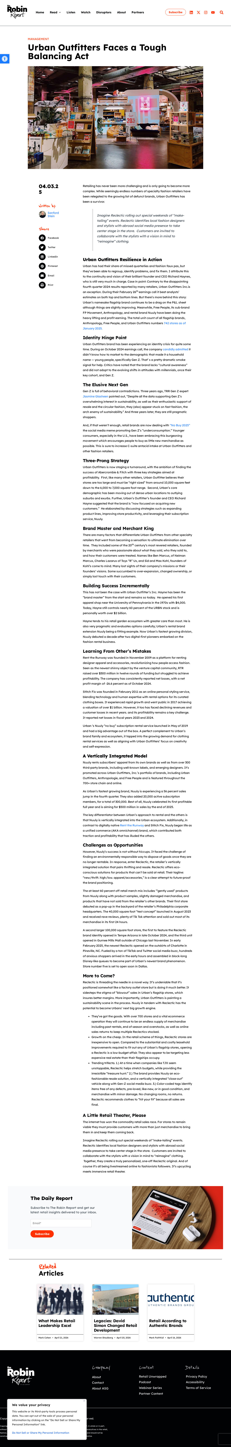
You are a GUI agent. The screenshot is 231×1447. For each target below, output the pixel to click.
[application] (59, 12)
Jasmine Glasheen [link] (95, 396)
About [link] (96, 1377)
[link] (4, 58)
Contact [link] (98, 1382)
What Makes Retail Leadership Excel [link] (56, 1323)
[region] (47, 1419)
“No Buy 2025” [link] (180, 425)
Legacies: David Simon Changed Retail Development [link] (115, 1325)
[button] (53, 237)
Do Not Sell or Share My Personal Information (40, 1432)
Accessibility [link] (195, 1382)
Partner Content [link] (151, 1393)
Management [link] (38, 39)
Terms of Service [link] (198, 1388)
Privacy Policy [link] (196, 1376)
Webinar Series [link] (150, 1388)
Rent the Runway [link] (132, 825)
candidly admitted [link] (175, 349)
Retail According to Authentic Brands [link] (167, 1323)
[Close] (84, 1401)
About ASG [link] (100, 1388)
